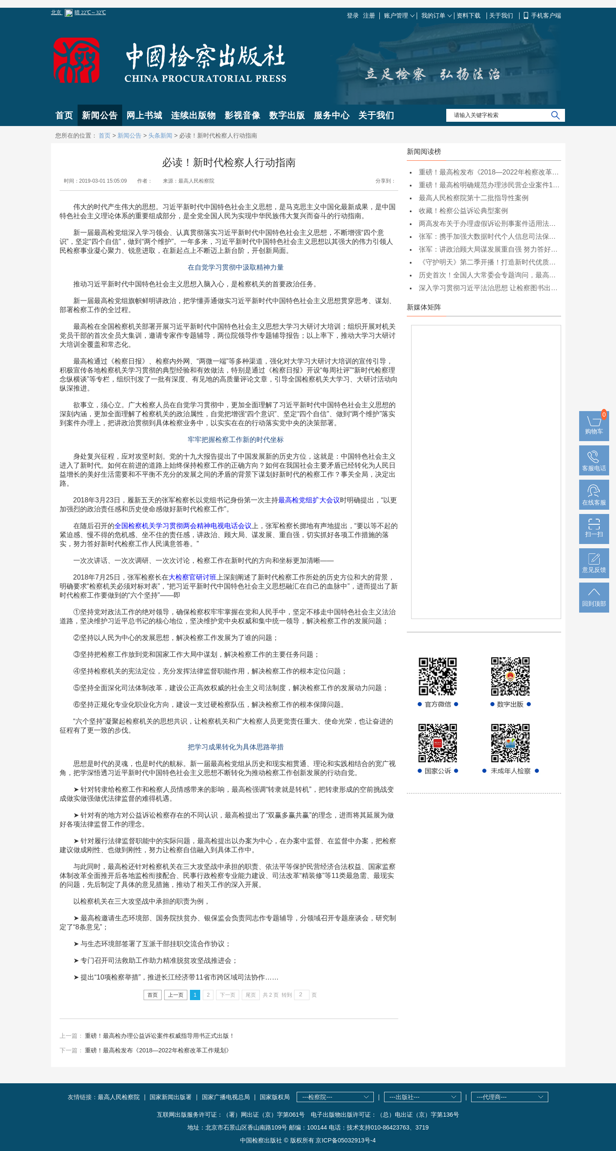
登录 (353, 15)
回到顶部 (594, 600)
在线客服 (594, 499)
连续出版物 (193, 115)
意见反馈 (594, 566)
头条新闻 (160, 135)
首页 (64, 115)
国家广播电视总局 (226, 1097)
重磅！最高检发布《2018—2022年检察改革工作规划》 (158, 1050)
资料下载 (469, 15)
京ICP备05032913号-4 (346, 1140)
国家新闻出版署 (171, 1097)
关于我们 (502, 15)
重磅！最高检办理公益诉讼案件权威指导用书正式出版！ (160, 1035)
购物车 (594, 428)
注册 (369, 15)
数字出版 (287, 115)
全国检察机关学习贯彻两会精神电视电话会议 (183, 525)
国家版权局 (275, 1097)
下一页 (227, 995)
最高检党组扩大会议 (309, 500)
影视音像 (243, 115)
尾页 (251, 995)
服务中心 (332, 115)
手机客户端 (546, 15)
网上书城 (144, 115)
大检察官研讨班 (192, 577)
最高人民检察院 (119, 1097)
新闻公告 (100, 115)
